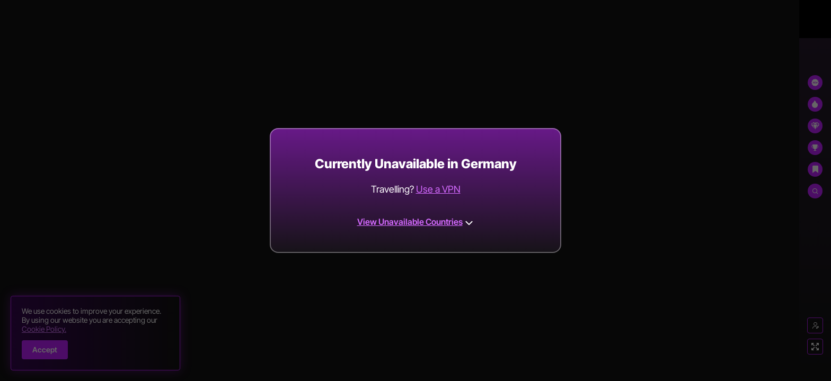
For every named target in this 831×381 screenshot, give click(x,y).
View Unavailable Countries (415, 222)
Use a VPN (438, 189)
